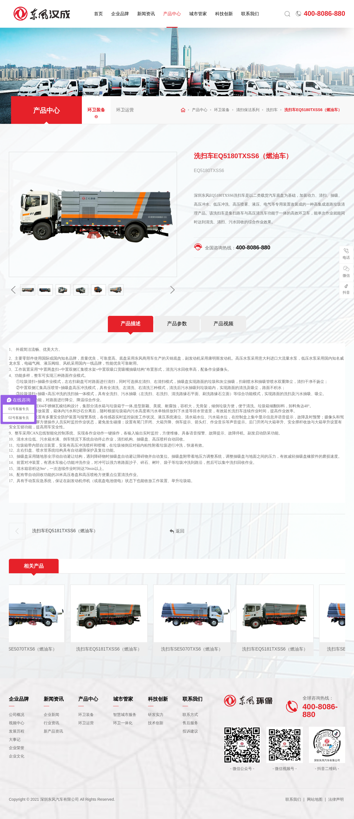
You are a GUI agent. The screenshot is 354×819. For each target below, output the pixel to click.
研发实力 (155, 714)
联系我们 (250, 13)
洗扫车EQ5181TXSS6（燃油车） (53, 531)
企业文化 (16, 756)
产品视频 (223, 323)
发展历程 (16, 731)
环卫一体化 (122, 723)
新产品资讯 (53, 731)
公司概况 (16, 714)
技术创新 (155, 723)
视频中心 (16, 723)
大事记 (14, 739)
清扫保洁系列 (247, 110)
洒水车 (53, 462)
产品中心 (172, 13)
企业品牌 (120, 13)
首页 (98, 13)
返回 (177, 531)
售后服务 (190, 723)
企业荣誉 (16, 748)
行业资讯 (51, 723)
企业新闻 (51, 714)
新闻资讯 (146, 13)
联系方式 (190, 714)
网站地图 (314, 799)
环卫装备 (96, 110)
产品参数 (177, 323)
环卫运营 (125, 110)
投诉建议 (190, 731)
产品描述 (130, 323)
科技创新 (224, 13)
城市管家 (198, 13)
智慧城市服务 (124, 714)
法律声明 (336, 799)
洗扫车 (272, 110)
